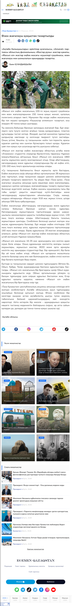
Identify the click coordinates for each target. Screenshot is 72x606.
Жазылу (20, 582)
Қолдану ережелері (56, 566)
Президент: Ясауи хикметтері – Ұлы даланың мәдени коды (38, 485)
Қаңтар (15, 599)
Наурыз (35, 599)
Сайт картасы (34, 572)
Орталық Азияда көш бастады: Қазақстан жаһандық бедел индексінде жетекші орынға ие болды (39, 525)
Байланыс (50, 582)
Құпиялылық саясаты (37, 566)
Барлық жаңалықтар (35, 549)
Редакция (8, 566)
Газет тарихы (20, 566)
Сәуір (45, 599)
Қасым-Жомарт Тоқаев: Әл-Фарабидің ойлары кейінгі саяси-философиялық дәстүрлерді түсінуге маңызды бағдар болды (39, 473)
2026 (5, 599)
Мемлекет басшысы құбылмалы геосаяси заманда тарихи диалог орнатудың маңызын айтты (38, 499)
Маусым (65, 599)
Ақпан (25, 599)
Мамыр (55, 599)
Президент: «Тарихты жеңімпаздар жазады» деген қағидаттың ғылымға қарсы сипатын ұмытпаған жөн (40, 512)
